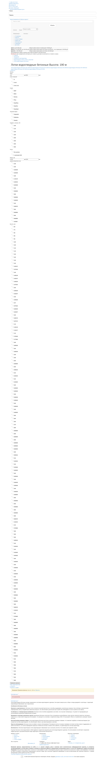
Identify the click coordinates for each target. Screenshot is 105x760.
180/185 (16, 345)
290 (15, 194)
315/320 (16, 467)
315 (15, 464)
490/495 (16, 634)
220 (15, 385)
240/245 (16, 406)
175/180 (16, 336)
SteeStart (16, 109)
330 (15, 479)
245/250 (16, 412)
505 (15, 646)
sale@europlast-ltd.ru (13, 3)
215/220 (16, 382)
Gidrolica (16, 117)
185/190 (16, 351)
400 (15, 143)
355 (15, 503)
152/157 (16, 293)
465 (15, 604)
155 (15, 296)
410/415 (16, 546)
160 (15, 134)
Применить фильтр (15, 683)
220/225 (16, 388)
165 (15, 175)
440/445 (16, 579)
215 (15, 379)
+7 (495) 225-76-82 (13, 2)
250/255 (16, 191)
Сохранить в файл (14, 687)
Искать (52, 25)
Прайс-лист (18, 40)
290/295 (16, 442)
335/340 (16, 485)
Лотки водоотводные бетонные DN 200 (57, 67)
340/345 (16, 491)
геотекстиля (71, 756)
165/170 (16, 318)
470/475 (16, 610)
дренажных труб (59, 756)
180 (15, 342)
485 (15, 625)
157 (15, 302)
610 (15, 677)
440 (15, 576)
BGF (15, 90)
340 (15, 488)
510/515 (16, 656)
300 (15, 140)
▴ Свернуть (12, 686)
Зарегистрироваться (15, 19)
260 (15, 418)
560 (15, 668)
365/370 (16, 519)
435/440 (16, 573)
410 (15, 203)
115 (15, 251)
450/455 (16, 589)
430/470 (16, 206)
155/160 (16, 299)
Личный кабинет (46, 736)
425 (15, 558)
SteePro (16, 106)
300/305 (16, 197)
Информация (16, 33)
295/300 (16, 445)
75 (14, 229)
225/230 (16, 391)
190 (15, 354)
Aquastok (16, 114)
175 (15, 333)
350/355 (16, 500)
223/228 (16, 185)
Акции (20, 30)
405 (15, 537)
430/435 (16, 567)
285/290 (16, 436)
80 (14, 232)
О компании (18, 36)
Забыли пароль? (24, 19)
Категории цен (18, 42)
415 (15, 549)
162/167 (16, 312)
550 (15, 662)
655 (15, 680)
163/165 (16, 169)
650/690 (16, 218)
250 (15, 415)
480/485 (16, 622)
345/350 (16, 494)
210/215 (16, 182)
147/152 (16, 284)
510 (15, 652)
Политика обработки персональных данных (21, 754)
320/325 (16, 470)
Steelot (15, 120)
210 (15, 372)
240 (15, 403)
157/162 (16, 305)
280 (15, 427)
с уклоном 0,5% (18, 155)
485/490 (16, 628)
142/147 (16, 278)
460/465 (16, 601)
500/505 (16, 643)
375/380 (16, 528)
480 (15, 619)
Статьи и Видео (18, 39)
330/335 (16, 200)
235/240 (16, 400)
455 (15, 592)
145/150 (16, 281)
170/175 (16, 327)
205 (15, 366)
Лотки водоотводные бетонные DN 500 (35, 69)
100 (15, 125)
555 (15, 665)
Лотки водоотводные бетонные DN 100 (20, 67)
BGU (15, 93)
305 (15, 452)
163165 (15, 221)
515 (15, 659)
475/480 (16, 616)
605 (15, 674)
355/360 (16, 506)
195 (15, 357)
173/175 (16, 179)
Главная (73, 735)
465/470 (16, 607)
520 (15, 209)
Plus (15, 100)
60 (14, 226)
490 (15, 631)
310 (15, 458)
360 (15, 509)
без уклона (17, 152)
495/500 (16, 637)
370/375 (16, 522)
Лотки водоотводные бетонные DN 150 (38, 67)
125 (15, 257)
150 (15, 131)
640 (15, 215)
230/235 (16, 397)
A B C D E (16, 85)
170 (15, 324)
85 (14, 235)
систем (65, 756)
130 (15, 260)
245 (15, 409)
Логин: (11, 10)
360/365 (16, 512)
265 (15, 421)
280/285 (16, 430)
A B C (15, 82)
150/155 (16, 290)
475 (15, 613)
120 (15, 254)
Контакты (26, 33)
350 (15, 497)
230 (15, 188)
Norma (15, 96)
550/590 (16, 212)
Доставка (17, 44)
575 (15, 671)
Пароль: (11, 15)
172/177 (16, 330)
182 (15, 348)
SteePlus (16, 103)
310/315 (16, 461)
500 (15, 146)
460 (15, 598)
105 (15, 245)
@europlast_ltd (12, 5)
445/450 (16, 582)
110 (15, 128)
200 (15, 137)
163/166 (16, 172)
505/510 (16, 649)
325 (15, 473)
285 (15, 433)
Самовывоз (17, 43)
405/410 (16, 540)
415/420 (16, 552)
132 (15, 263)
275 (15, 424)
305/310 (16, 455)
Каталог (15, 30)
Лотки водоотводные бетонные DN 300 (75, 67)
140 (15, 163)
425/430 (16, 561)
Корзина (44, 735)
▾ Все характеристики (15, 684)
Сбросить (37, 690)
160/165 (16, 309)
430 (15, 564)
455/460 (16, 595)
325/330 (16, 476)
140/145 (16, 275)
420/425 (16, 555)
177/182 (16, 339)
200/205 (16, 363)
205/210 (16, 369)
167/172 (16, 321)
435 (15, 570)
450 (15, 586)
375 (15, 525)
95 (14, 239)
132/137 (16, 266)
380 (15, 531)
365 (15, 515)
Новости (17, 37)
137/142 (16, 269)
